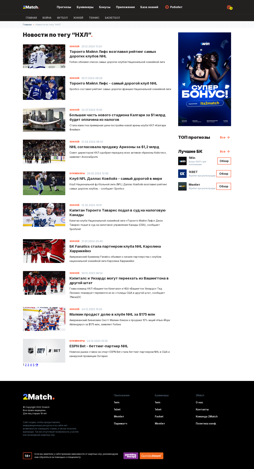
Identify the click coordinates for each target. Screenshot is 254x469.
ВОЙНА (47, 17)
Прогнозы (64, 7)
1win (116, 402)
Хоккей (78, 17)
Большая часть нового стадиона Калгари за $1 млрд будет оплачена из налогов (117, 117)
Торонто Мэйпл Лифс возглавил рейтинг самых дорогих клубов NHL (112, 53)
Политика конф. (206, 423)
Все (222, 137)
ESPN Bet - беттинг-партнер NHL (98, 346)
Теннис (94, 17)
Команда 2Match (207, 416)
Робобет (176, 7)
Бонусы (104, 7)
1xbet (117, 409)
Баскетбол (112, 17)
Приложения (125, 7)
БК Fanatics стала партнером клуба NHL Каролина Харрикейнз (115, 248)
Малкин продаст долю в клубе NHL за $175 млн (112, 314)
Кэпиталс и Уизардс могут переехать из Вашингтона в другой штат (119, 280)
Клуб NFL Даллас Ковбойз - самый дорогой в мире (115, 178)
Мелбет (119, 416)
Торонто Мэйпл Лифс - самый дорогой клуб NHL (113, 83)
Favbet (159, 416)
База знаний (149, 7)
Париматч (120, 423)
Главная (31, 17)
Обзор (224, 161)
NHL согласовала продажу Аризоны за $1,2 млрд (114, 147)
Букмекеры (85, 7)
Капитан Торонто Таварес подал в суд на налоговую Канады (117, 212)
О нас (199, 402)
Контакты (202, 409)
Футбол (62, 17)
